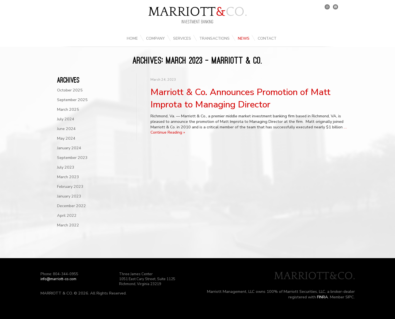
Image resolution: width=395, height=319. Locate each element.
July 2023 (65, 167)
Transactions (214, 38)
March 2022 (68, 225)
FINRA (322, 297)
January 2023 (69, 196)
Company (155, 38)
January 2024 (69, 148)
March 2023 (68, 177)
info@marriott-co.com (58, 279)
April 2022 (67, 215)
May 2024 (66, 138)
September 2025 (72, 99)
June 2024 (66, 128)
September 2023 (72, 157)
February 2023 (70, 186)
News (243, 38)
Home (132, 38)
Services (182, 38)
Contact (267, 38)
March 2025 (68, 109)
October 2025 (70, 90)
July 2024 (65, 119)
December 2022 (71, 206)
